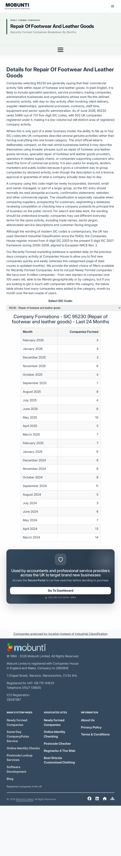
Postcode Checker (57, 743)
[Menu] (112, 6)
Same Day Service (18, 736)
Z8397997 (14, 699)
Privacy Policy (91, 727)
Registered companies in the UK (24, 786)
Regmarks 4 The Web (59, 750)
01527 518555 (31, 687)
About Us (88, 720)
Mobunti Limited (24, 799)
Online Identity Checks (23, 748)
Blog (10, 779)
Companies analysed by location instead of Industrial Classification (60, 634)
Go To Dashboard (60, 590)
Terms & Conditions (95, 734)
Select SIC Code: (60, 301)
